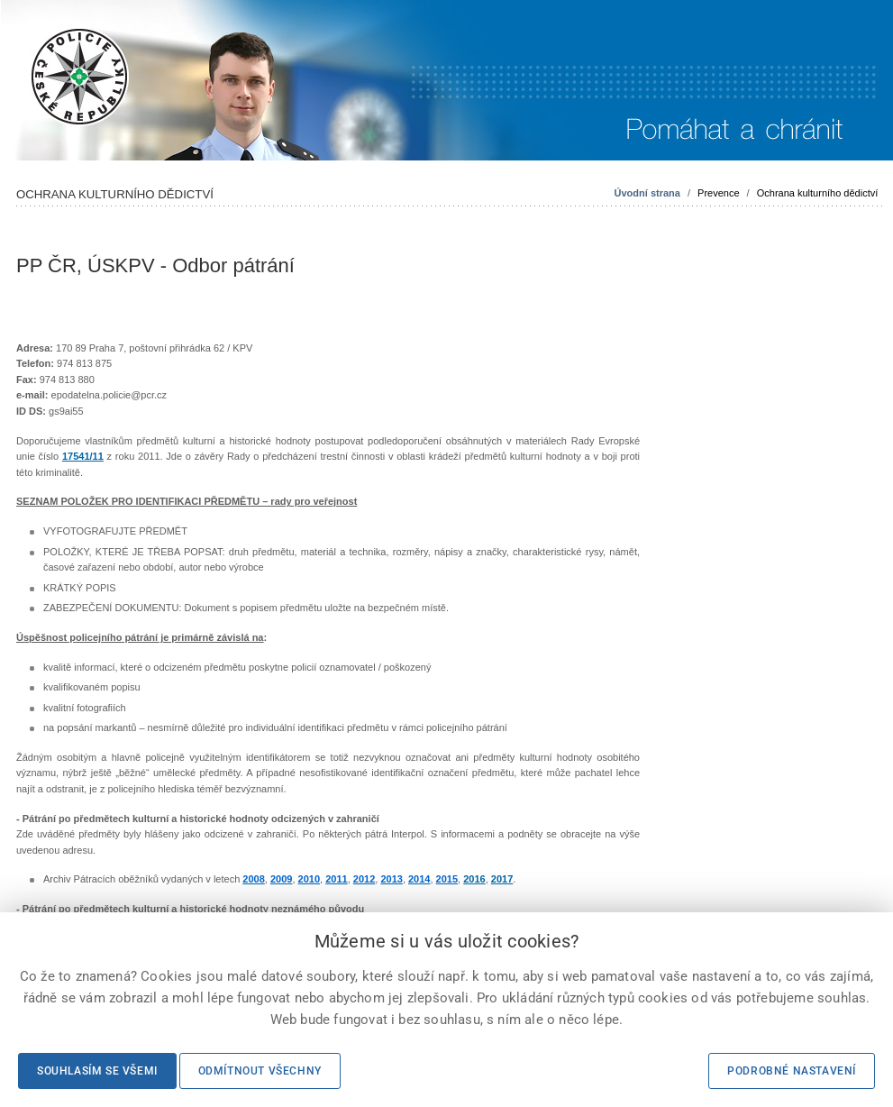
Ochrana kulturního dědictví (818, 193)
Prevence (718, 193)
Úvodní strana (647, 193)
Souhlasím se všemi (97, 1071)
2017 (502, 879)
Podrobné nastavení (791, 1071)
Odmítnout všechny (260, 1071)
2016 (474, 879)
